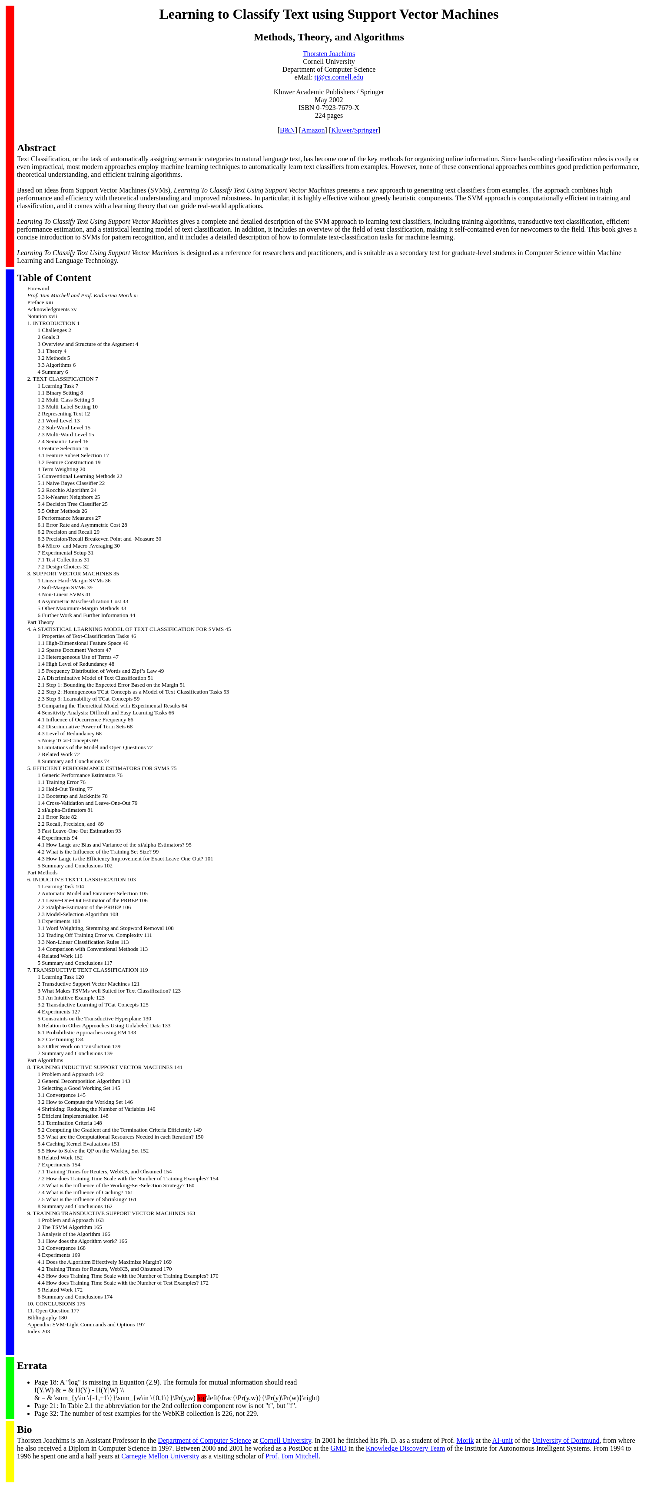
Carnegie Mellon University (160, 1456)
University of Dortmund (566, 1440)
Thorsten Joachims (329, 53)
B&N (287, 130)
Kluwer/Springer (354, 130)
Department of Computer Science (204, 1440)
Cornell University (285, 1440)
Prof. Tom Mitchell (292, 1456)
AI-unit (502, 1440)
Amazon (313, 130)
